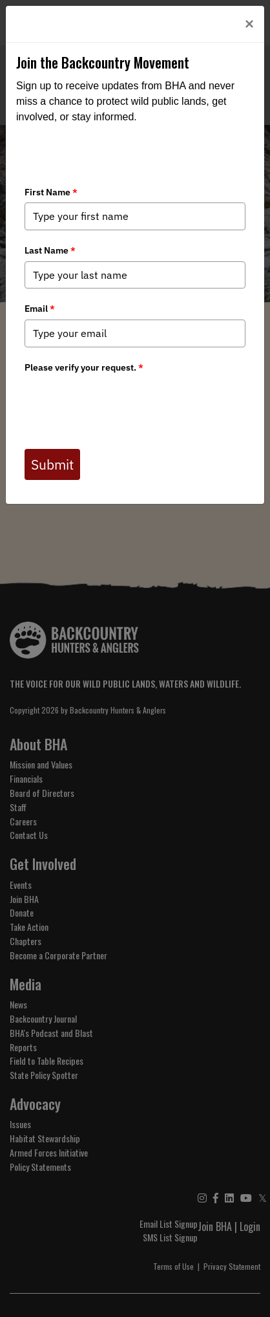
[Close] (249, 24)
